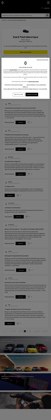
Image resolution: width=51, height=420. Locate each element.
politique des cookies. (34, 81)
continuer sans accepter (43, 59)
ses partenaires (13, 69)
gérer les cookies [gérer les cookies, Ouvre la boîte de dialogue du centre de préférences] (18, 94)
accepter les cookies (31, 94)
